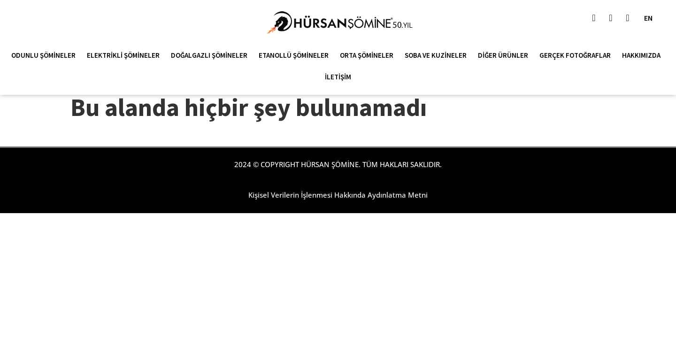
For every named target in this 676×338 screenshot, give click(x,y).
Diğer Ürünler (505, 55)
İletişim (338, 76)
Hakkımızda (643, 55)
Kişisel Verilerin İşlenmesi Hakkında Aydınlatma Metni (338, 195)
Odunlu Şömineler (45, 55)
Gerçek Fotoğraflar (577, 55)
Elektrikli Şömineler (125, 55)
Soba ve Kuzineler (438, 55)
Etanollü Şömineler (296, 55)
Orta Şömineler (369, 55)
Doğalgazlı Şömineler (211, 55)
